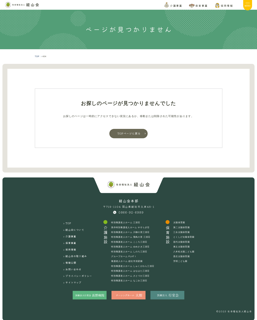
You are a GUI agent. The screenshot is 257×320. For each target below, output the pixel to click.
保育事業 (67, 238)
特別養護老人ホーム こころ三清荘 (130, 241)
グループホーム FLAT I (124, 256)
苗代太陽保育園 (185, 241)
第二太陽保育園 (185, 227)
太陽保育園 (182, 222)
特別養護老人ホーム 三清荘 (126, 222)
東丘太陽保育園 (185, 246)
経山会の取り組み (73, 248)
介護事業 (67, 233)
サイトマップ (70, 269)
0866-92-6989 (131, 212)
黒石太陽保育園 (185, 256)
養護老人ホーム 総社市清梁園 (128, 261)
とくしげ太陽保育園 (187, 237)
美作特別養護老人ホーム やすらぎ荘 (131, 227)
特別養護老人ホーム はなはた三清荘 (131, 270)
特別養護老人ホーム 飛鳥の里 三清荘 (132, 237)
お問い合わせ (70, 259)
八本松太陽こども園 (187, 251)
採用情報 (67, 243)
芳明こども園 (184, 261)
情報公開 (67, 253)
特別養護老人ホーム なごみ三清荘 (130, 280)
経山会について (72, 228)
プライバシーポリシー (76, 264)
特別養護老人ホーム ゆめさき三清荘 (131, 246)
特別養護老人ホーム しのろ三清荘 (130, 251)
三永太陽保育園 (185, 232)
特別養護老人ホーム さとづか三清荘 (131, 275)
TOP (64, 222)
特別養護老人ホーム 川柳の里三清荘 (131, 232)
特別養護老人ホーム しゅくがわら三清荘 (134, 266)
